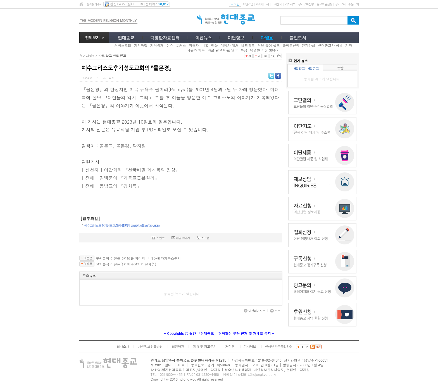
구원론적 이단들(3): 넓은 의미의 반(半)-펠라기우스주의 (138, 258)
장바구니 (340, 4)
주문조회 (353, 4)
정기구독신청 (306, 4)
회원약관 (178, 346)
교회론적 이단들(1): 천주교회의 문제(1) (126, 264)
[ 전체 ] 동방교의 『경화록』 (111, 186)
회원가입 (247, 4)
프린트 (158, 238)
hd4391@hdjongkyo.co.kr (256, 374)
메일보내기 (181, 238)
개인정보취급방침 (150, 346)
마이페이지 (262, 4)
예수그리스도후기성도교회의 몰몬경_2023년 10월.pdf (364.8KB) (122, 225)
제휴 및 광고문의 (204, 346)
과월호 (90, 56)
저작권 (230, 346)
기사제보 (290, 4)
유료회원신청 (324, 4)
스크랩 (203, 238)
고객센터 (277, 4)
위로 (275, 311)
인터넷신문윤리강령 (279, 346)
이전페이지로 (254, 311)
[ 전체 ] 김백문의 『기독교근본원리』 (120, 178)
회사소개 (122, 346)
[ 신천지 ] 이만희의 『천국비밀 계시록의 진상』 (131, 170)
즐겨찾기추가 (94, 4)
